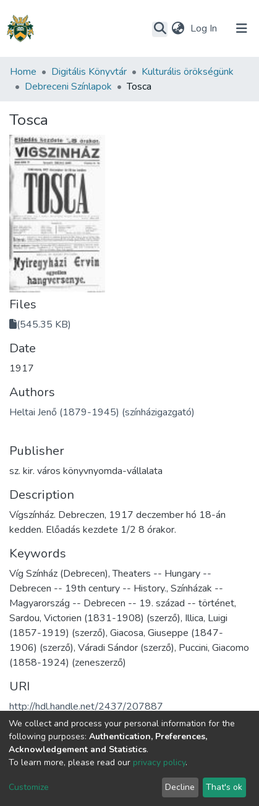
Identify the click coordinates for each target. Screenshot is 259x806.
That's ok (224, 787)
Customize (29, 787)
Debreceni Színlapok (68, 86)
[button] (178, 28)
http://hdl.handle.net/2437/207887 (86, 706)
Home (23, 71)
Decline (180, 787)
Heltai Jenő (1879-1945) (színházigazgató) (102, 412)
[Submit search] (160, 29)
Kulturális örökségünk (188, 71)
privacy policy (159, 762)
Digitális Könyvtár (89, 71)
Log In (204, 28)
